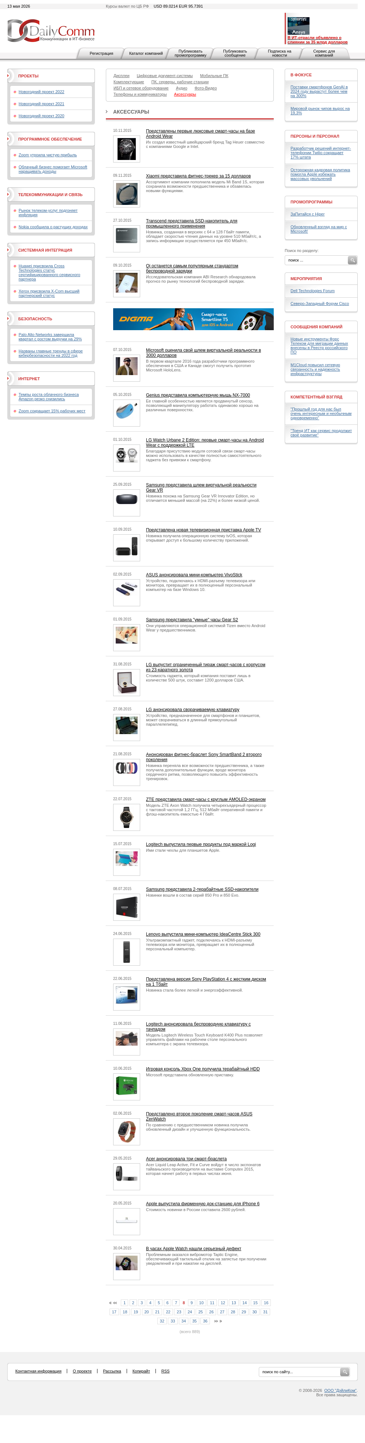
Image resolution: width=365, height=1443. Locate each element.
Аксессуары (131, 112)
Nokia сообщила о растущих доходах (53, 227)
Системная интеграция (45, 250)
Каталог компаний (146, 53)
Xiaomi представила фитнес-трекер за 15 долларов (198, 176)
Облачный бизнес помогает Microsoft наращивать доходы (53, 169)
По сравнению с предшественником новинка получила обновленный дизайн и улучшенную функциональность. (198, 1127)
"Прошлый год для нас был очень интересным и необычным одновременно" (321, 413)
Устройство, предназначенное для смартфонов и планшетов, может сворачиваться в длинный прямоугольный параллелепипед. (203, 719)
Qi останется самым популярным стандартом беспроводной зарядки (192, 268)
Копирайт (141, 1371)
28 (233, 1312)
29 (244, 1312)
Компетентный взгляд (316, 397)
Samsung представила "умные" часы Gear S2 (192, 619)
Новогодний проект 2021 (41, 104)
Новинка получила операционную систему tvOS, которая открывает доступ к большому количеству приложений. (199, 538)
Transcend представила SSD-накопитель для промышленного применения (191, 223)
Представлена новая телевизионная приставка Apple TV (203, 529)
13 (233, 1303)
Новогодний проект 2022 (41, 91)
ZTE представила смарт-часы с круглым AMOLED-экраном (206, 799)
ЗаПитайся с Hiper (307, 214)
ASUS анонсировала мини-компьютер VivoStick (194, 574)
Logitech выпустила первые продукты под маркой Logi (201, 844)
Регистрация (101, 53)
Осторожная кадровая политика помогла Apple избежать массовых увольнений (320, 174)
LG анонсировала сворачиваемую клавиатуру (192, 709)
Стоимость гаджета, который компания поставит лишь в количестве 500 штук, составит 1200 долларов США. (198, 677)
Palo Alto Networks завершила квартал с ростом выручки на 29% (50, 336)
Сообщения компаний (316, 327)
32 (162, 1321)
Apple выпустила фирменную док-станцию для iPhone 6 (203, 1203)
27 (222, 1312)
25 (200, 1312)
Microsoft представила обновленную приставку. (190, 1075)
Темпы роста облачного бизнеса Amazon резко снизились (49, 396)
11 (212, 1303)
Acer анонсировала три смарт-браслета (186, 1158)
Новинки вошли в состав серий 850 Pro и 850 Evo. (192, 895)
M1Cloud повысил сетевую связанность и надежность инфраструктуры (315, 369)
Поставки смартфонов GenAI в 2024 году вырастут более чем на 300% (319, 91)
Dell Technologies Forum (313, 291)
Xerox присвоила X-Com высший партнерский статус (49, 293)
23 (179, 1312)
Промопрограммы (312, 202)
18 (125, 1312)
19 (136, 1312)
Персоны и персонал (315, 136)
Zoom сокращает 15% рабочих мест (52, 411)
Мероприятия (306, 278)
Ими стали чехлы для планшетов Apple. (183, 850)
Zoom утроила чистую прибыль (48, 155)
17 (114, 1312)
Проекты (28, 76)
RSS (165, 1371)
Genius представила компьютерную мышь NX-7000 (198, 395)
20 (147, 1312)
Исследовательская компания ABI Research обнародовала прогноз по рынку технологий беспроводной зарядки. (201, 279)
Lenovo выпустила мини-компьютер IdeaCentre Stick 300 (203, 934)
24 (190, 1312)
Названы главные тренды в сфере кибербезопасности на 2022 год (51, 353)
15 (255, 1303)
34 (183, 1321)
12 (223, 1303)
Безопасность (35, 319)
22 (168, 1312)
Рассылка (112, 1371)
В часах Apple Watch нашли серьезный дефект (193, 1248)
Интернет (29, 379)
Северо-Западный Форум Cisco (320, 303)
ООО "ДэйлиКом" (340, 1390)
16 (266, 1303)
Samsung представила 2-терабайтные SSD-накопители (202, 889)
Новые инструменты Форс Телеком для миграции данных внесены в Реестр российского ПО (319, 345)
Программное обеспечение (50, 139)
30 (254, 1312)
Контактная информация (38, 1371)
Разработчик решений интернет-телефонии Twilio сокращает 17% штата (321, 152)
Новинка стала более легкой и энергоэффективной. (194, 990)
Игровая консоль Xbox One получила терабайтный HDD (203, 1069)
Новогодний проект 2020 (41, 116)
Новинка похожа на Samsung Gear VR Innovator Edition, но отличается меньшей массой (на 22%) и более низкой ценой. (203, 498)
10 (201, 1303)
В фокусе (301, 75)
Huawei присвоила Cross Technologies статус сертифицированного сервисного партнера (49, 272)
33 (172, 1321)
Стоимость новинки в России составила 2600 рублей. (196, 1209)
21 (157, 1312)
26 (211, 1312)
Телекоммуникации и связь (50, 194)
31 (265, 1312)
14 (244, 1303)
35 (194, 1321)
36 (205, 1321)
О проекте (82, 1371)
